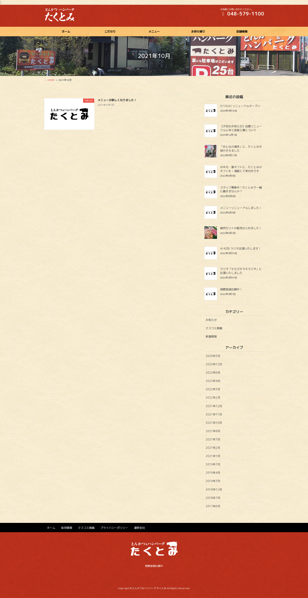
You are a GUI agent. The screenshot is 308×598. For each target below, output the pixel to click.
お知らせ (211, 320)
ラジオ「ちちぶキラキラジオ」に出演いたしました (241, 271)
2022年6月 (213, 372)
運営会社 (139, 528)
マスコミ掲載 (214, 328)
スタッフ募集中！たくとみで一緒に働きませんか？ (241, 189)
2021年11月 (214, 414)
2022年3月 (213, 389)
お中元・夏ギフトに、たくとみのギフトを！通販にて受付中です (241, 169)
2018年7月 (213, 498)
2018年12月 (214, 489)
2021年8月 (213, 431)
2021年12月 (214, 406)
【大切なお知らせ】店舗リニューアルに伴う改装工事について (241, 128)
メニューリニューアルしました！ (241, 208)
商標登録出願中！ (231, 289)
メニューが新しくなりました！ (117, 100)
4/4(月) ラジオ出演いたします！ (240, 248)
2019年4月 (213, 473)
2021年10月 (214, 423)
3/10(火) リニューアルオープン (240, 106)
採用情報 (66, 528)
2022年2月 (213, 397)
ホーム (51, 528)
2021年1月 (213, 456)
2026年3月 (213, 356)
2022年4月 (213, 381)
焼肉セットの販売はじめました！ (241, 228)
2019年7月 (213, 464)
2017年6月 (213, 506)
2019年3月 (213, 481)
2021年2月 (213, 448)
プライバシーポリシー (114, 528)
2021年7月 (213, 439)
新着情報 (211, 336)
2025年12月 (214, 364)
